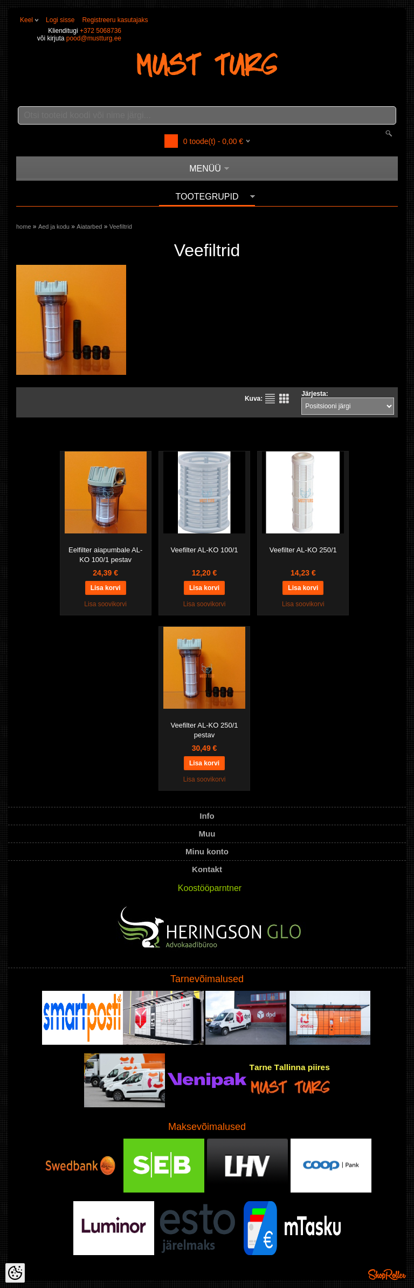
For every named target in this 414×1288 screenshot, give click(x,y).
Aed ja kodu (54, 226)
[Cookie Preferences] (15, 1273)
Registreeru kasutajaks (115, 20)
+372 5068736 (100, 31)
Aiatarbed (89, 226)
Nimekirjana (270, 398)
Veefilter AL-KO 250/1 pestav (204, 730)
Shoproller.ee (387, 1274)
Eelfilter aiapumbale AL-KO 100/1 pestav (105, 555)
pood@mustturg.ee (93, 38)
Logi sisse (60, 20)
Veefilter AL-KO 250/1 (303, 550)
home (23, 226)
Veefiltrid (120, 226)
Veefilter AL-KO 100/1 (204, 550)
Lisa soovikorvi (105, 604)
